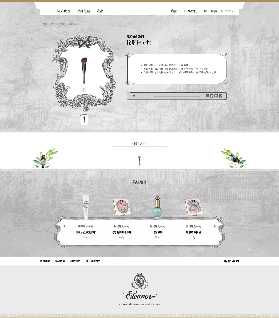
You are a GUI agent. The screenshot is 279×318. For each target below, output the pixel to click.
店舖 (174, 11)
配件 (53, 24)
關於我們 (63, 11)
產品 (100, 11)
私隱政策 (60, 260)
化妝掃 (62, 24)
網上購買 (210, 11)
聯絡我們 (190, 11)
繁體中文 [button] (227, 11)
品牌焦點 (83, 11)
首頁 (45, 24)
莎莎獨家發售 (93, 260)
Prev (62, 221)
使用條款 (45, 260)
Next (217, 221)
